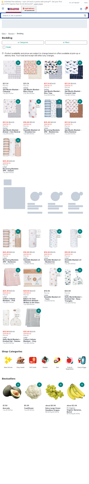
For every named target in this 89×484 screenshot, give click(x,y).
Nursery (11, 34)
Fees (86, 3)
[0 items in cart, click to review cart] (86, 9)
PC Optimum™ (74, 3)
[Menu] (3, 8)
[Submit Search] (85, 15)
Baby (4, 34)
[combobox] (44, 15)
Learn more (38, 4)
